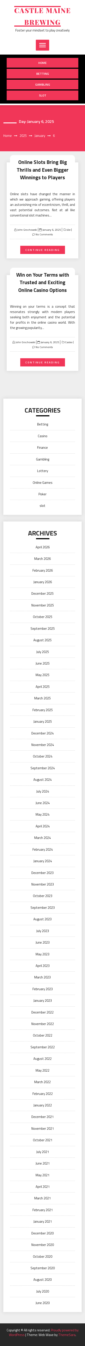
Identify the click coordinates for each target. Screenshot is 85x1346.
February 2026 (42, 570)
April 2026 (43, 547)
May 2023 (42, 954)
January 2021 (42, 1221)
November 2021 (42, 1128)
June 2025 (43, 663)
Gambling (42, 84)
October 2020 (42, 1256)
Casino (68, 342)
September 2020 (42, 1268)
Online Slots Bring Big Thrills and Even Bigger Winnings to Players (43, 169)
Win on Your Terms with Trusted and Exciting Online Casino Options (42, 282)
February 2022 (42, 1093)
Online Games (43, 482)
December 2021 (42, 1116)
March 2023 (42, 977)
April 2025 (43, 686)
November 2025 (42, 605)
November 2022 (42, 1023)
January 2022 (42, 1105)
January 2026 (42, 581)
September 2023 (42, 907)
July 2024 (42, 791)
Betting (42, 73)
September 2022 (42, 1047)
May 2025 (42, 674)
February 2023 (42, 989)
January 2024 (42, 861)
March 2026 (42, 558)
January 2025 (42, 721)
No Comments (44, 234)
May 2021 (42, 1175)
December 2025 (42, 593)
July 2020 (42, 1291)
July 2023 (42, 930)
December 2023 (42, 872)
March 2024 (42, 837)
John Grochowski (27, 230)
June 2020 (43, 1302)
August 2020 (42, 1279)
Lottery (42, 470)
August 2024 (42, 779)
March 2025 (42, 698)
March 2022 (42, 1081)
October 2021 (42, 1140)
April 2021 (43, 1186)
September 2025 (42, 628)
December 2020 (42, 1233)
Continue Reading (42, 250)
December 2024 (42, 733)
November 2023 (42, 884)
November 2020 (42, 1244)
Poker (42, 494)
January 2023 (42, 1000)
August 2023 (42, 919)
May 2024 (42, 814)
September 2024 (42, 768)
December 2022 (42, 1012)
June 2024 (43, 802)
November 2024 (42, 744)
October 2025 (42, 616)
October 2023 (42, 895)
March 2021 (42, 1198)
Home (42, 62)
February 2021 (42, 1209)
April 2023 (43, 965)
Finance (42, 447)
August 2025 (42, 640)
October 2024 (42, 756)
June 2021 (43, 1163)
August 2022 (42, 1058)
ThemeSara (66, 1334)
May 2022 (42, 1070)
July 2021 (42, 1151)
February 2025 (42, 709)
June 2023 (43, 942)
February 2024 (42, 849)
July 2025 (42, 651)
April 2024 (43, 826)
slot (42, 95)
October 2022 (42, 1035)
